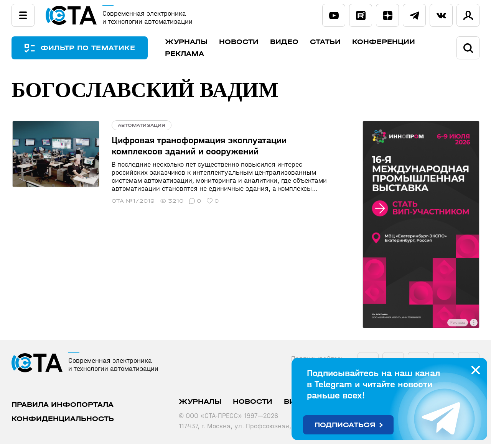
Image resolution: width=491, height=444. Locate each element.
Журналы (187, 42)
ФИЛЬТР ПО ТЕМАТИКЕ (88, 48)
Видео (285, 42)
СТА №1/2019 (131, 201)
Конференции (384, 42)
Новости (240, 42)
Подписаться (345, 425)
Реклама (185, 54)
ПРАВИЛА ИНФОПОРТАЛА (63, 405)
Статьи (326, 42)
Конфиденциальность (63, 419)
